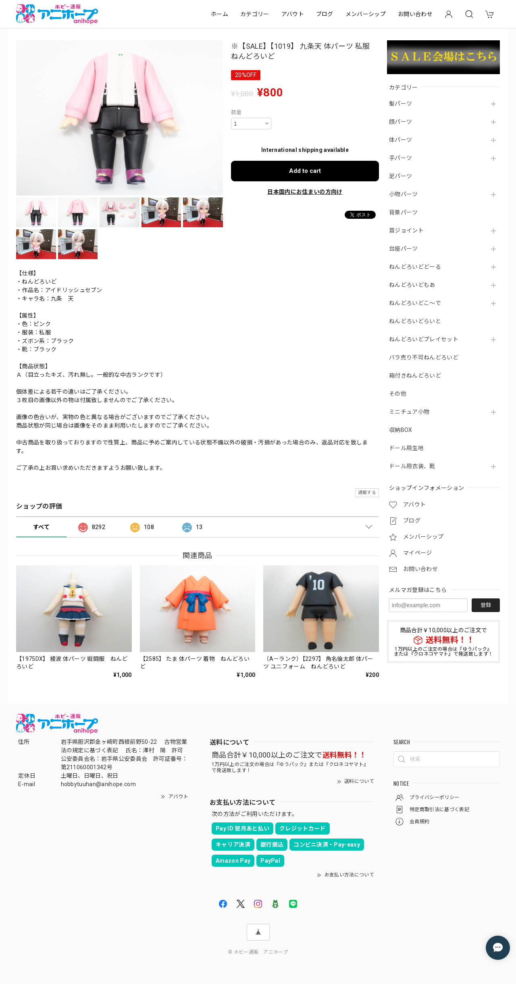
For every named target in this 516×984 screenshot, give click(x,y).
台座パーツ (403, 248)
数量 (236, 112)
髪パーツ (400, 103)
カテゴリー (254, 14)
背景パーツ (403, 212)
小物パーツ (403, 194)
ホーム (219, 14)
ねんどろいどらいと (415, 321)
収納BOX (400, 430)
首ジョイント (406, 230)
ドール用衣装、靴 (412, 466)
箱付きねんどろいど (415, 375)
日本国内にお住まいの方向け (304, 192)
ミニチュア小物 (409, 412)
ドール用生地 (406, 448)
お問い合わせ (415, 14)
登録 (486, 605)
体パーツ (400, 140)
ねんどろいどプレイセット (423, 339)
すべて (41, 527)
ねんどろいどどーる (415, 267)
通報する (367, 492)
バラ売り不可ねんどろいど (423, 357)
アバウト (292, 14)
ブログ (324, 14)
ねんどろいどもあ (412, 285)
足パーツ (400, 176)
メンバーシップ (365, 14)
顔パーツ (400, 121)
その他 (397, 393)
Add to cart (305, 170)
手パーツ (400, 158)
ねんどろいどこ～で (415, 303)
